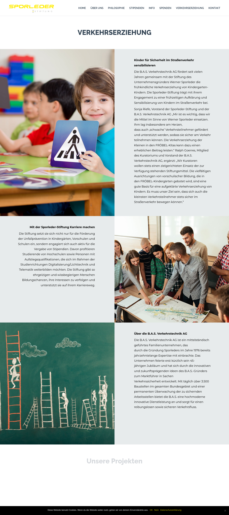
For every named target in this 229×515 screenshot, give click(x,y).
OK (151, 510)
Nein (156, 510)
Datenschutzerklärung (170, 510)
